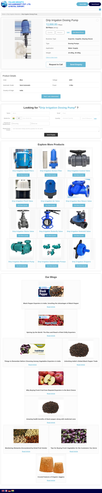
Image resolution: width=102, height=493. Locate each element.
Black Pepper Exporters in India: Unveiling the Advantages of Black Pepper (51, 303)
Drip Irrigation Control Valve (79, 171)
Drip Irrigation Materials (13, 14)
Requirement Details (6, 129)
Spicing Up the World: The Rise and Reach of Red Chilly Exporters (51, 332)
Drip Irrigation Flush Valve (22, 201)
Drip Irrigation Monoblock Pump (21, 262)
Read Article (51, 307)
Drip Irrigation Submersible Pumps (52, 262)
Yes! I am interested (51, 96)
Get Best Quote (23, 175)
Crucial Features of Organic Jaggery (51, 477)
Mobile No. (7, 118)
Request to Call (56, 64)
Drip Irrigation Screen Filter (51, 171)
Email (58, 113)
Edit (68, 32)
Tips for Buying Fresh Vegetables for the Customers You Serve (74, 448)
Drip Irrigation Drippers (81, 262)
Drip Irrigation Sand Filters (23, 171)
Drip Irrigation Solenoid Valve (79, 231)
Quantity (57, 118)
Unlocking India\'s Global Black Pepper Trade (80, 361)
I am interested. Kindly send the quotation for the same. (55, 129)
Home (3, 14)
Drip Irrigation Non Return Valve (79, 201)
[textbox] (60, 32)
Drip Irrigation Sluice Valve (23, 231)
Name (8, 113)
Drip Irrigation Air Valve (50, 201)
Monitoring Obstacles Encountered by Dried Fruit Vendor (26, 448)
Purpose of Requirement (6, 123)
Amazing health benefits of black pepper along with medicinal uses (51, 419)
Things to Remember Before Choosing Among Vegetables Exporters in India (32, 361)
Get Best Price (78, 32)
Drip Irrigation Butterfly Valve (51, 231)
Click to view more (51, 57)
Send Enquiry (76, 64)
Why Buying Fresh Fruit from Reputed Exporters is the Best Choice (51, 390)
